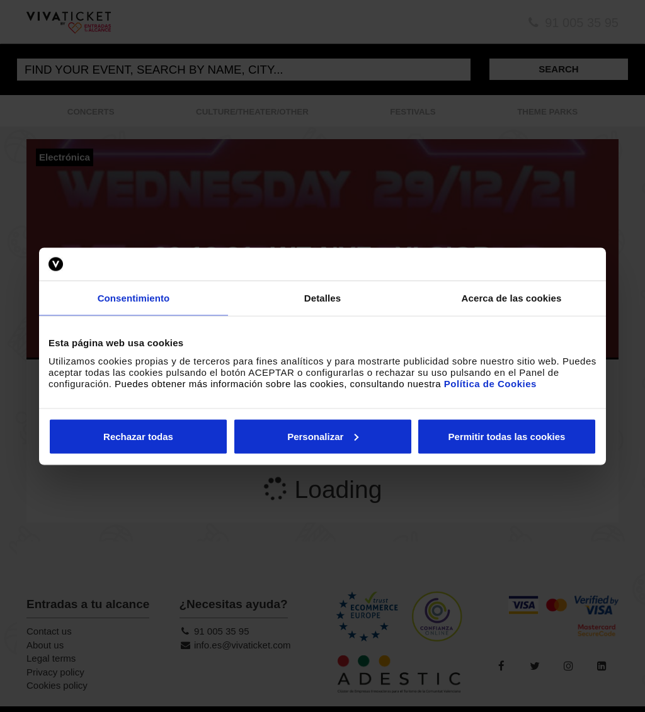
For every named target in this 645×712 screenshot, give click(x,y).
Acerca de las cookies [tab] (512, 298)
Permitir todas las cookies (507, 436)
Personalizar (322, 436)
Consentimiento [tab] (134, 298)
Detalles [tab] (322, 298)
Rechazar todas (138, 436)
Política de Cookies (490, 383)
